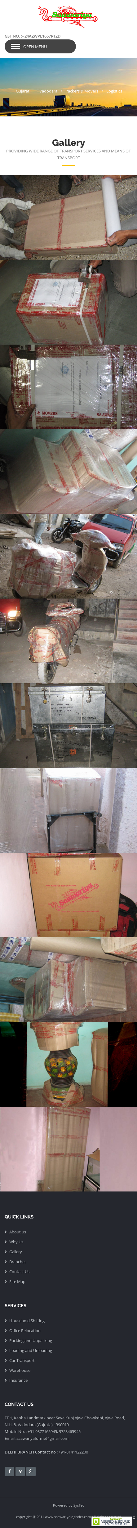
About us (17, 1232)
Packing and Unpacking (30, 1340)
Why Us (16, 1242)
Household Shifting (27, 1320)
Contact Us (19, 1271)
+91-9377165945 (42, 1431)
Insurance (18, 1380)
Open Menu (35, 46)
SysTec (78, 1505)
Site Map (17, 1281)
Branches (17, 1261)
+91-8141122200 (73, 1452)
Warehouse (19, 1370)
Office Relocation (25, 1330)
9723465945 (70, 1431)
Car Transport (22, 1360)
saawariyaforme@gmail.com (42, 1438)
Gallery (15, 1251)
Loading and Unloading (30, 1350)
